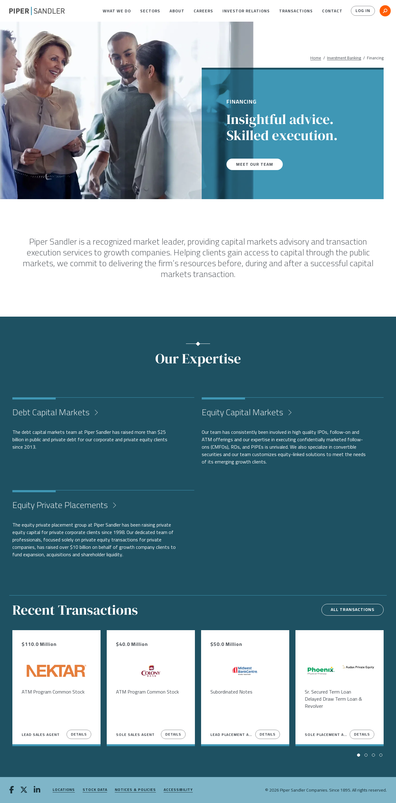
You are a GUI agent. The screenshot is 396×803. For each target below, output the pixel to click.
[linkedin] (37, 790)
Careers (203, 11)
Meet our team (255, 164)
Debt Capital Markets (51, 412)
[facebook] (11, 790)
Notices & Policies (135, 790)
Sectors (150, 11)
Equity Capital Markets (243, 412)
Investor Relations (246, 11)
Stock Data (95, 790)
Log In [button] (362, 11)
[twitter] (24, 790)
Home (315, 58)
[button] (117, 11)
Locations (64, 790)
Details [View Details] (79, 734)
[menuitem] (117, 11)
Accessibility (178, 790)
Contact (332, 11)
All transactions (351, 610)
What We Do (117, 11)
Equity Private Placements (61, 505)
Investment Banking (344, 58)
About (177, 11)
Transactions (296, 11)
